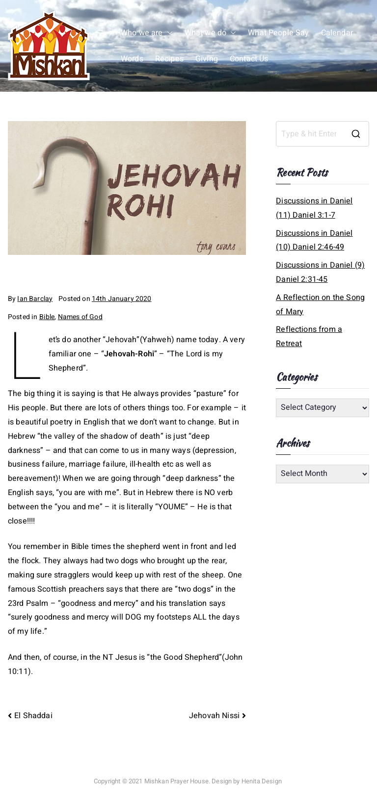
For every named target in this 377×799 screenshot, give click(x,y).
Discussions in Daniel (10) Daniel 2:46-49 (314, 240)
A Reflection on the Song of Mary (320, 305)
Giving (206, 59)
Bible (47, 317)
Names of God (80, 317)
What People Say (278, 33)
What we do (211, 33)
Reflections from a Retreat (309, 337)
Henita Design (262, 781)
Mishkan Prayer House (176, 781)
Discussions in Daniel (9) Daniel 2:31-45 (320, 272)
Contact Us (249, 59)
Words (132, 59)
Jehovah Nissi (214, 716)
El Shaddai (33, 716)
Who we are (147, 33)
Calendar (337, 33)
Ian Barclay (35, 299)
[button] (168, 33)
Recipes (169, 59)
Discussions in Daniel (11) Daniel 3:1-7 (314, 208)
